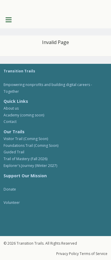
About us (11, 108)
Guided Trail (14, 152)
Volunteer (12, 202)
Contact (10, 121)
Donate (10, 189)
